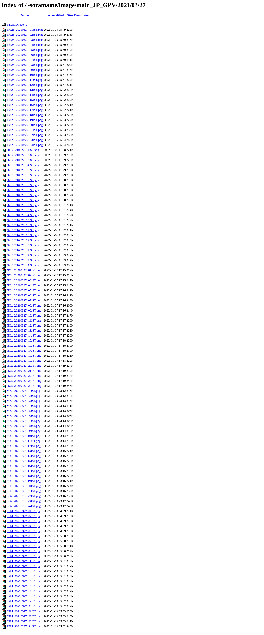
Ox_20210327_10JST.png (23, 195)
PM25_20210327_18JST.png (25, 115)
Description (81, 15)
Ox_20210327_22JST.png (23, 255)
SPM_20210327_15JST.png (24, 581)
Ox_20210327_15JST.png (23, 220)
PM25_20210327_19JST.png (25, 120)
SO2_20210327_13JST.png (24, 451)
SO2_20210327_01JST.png (24, 390)
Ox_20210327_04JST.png (23, 165)
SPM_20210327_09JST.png (24, 551)
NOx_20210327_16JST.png (24, 345)
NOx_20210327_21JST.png (24, 370)
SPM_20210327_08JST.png (24, 546)
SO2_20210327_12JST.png (24, 446)
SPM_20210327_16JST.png (24, 586)
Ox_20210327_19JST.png (23, 240)
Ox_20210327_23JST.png (23, 260)
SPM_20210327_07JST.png (24, 541)
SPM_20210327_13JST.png (24, 571)
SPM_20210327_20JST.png (24, 606)
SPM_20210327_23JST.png (24, 621)
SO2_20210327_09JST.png (24, 430)
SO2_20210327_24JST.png (24, 506)
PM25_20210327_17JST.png (25, 109)
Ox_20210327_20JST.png (23, 245)
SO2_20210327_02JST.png (24, 395)
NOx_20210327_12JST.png (24, 325)
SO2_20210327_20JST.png (24, 486)
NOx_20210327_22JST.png (24, 375)
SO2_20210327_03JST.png (24, 400)
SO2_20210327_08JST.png (24, 425)
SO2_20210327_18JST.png (24, 476)
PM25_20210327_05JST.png (25, 49)
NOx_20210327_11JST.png (24, 320)
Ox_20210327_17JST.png (23, 230)
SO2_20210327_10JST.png (24, 435)
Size (70, 15)
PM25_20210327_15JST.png (25, 99)
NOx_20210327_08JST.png (24, 305)
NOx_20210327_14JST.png (24, 335)
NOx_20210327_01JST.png (24, 270)
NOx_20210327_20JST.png (24, 365)
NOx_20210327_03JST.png (24, 280)
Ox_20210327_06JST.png (23, 175)
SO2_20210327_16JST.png (24, 466)
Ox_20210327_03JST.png (23, 160)
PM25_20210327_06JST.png (25, 54)
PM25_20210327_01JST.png (25, 29)
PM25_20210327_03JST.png (25, 39)
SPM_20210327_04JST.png (24, 526)
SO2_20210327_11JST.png (24, 440)
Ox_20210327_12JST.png (23, 205)
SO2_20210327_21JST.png (24, 491)
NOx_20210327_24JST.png (24, 385)
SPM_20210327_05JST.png (24, 531)
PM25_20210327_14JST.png (25, 94)
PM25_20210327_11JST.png (25, 79)
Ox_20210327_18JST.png (23, 235)
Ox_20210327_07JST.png (23, 180)
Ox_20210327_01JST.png (23, 150)
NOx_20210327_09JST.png (24, 310)
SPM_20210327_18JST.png (24, 596)
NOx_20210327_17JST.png (24, 350)
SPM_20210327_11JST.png (24, 561)
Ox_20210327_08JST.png (23, 185)
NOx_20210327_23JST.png (24, 380)
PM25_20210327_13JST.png (25, 89)
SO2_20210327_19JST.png (24, 481)
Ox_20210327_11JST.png (23, 200)
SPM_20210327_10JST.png (24, 556)
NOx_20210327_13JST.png (24, 330)
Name (25, 15)
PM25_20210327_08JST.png (25, 64)
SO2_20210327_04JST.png (24, 405)
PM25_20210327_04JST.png (25, 44)
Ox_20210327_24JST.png (23, 265)
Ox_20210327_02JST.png (23, 155)
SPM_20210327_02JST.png (24, 516)
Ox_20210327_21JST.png (23, 250)
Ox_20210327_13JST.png (23, 210)
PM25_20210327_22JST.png (25, 135)
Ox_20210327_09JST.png (23, 190)
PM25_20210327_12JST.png (25, 84)
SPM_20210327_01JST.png (24, 511)
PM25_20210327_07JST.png (25, 59)
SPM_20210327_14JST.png (24, 576)
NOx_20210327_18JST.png (24, 355)
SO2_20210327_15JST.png (24, 461)
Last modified (55, 15)
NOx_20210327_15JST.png (24, 340)
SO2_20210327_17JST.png (24, 471)
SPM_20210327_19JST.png (24, 601)
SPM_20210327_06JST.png (24, 536)
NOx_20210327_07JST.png (24, 300)
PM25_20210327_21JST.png (25, 130)
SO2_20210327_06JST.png (24, 415)
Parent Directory (17, 24)
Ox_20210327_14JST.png (23, 215)
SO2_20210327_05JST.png (24, 410)
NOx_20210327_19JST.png (24, 360)
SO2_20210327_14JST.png (24, 456)
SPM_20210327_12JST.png (24, 566)
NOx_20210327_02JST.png (24, 275)
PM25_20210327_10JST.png (25, 74)
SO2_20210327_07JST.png (24, 420)
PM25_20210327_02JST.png (25, 34)
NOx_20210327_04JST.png (24, 285)
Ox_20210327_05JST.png (23, 170)
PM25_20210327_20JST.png (25, 125)
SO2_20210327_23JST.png (24, 501)
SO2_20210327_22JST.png (24, 496)
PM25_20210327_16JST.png (25, 104)
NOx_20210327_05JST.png (24, 290)
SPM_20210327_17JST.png (24, 591)
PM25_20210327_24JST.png (25, 145)
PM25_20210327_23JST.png (25, 140)
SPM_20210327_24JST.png (24, 626)
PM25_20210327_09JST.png (25, 69)
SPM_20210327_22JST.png (24, 616)
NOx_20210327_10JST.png (24, 315)
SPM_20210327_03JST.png (24, 521)
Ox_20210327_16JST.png (23, 225)
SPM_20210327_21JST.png (24, 611)
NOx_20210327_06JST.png (24, 295)
